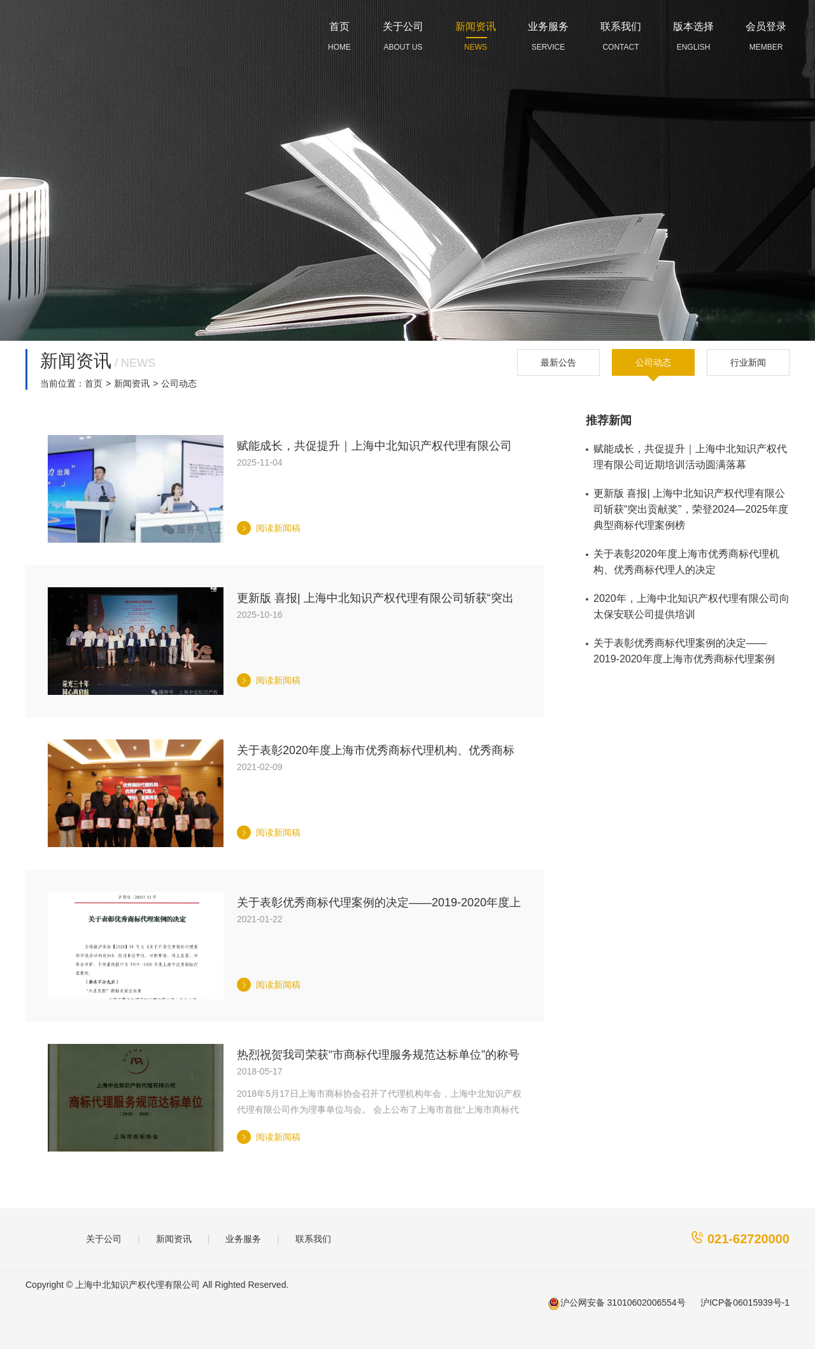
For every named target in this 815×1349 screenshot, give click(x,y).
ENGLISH (693, 34)
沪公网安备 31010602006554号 (617, 1303)
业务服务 (243, 1239)
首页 (94, 383)
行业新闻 (748, 362)
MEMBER (766, 34)
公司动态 (653, 362)
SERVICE (548, 34)
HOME (339, 34)
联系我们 (313, 1239)
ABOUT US (403, 34)
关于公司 (104, 1239)
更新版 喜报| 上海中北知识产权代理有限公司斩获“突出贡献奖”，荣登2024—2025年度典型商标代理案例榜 (690, 509)
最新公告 (558, 362)
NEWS (475, 34)
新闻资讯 (132, 383)
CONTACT (620, 34)
